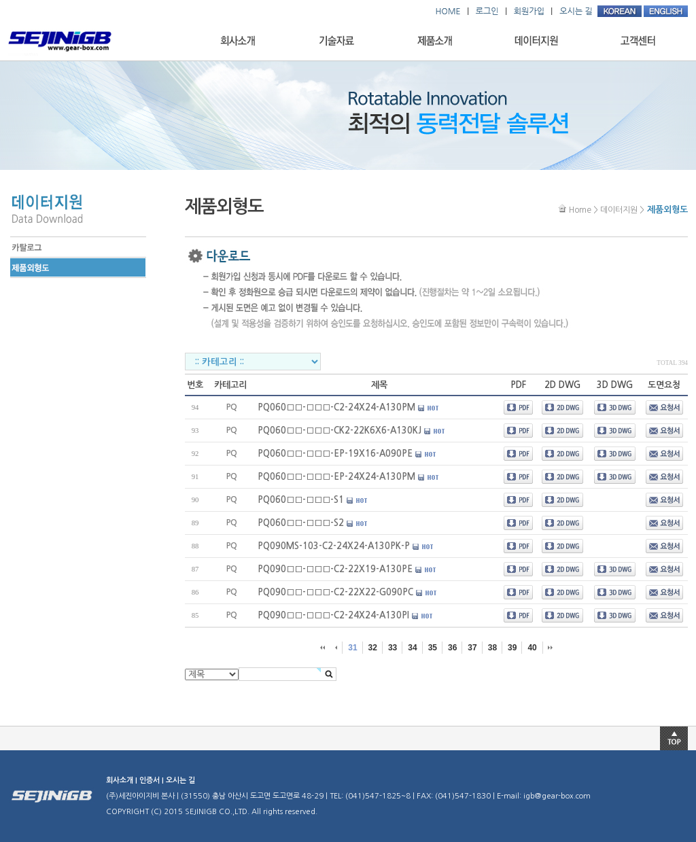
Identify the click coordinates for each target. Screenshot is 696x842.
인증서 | (152, 780)
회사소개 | (122, 780)
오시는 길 (180, 780)
